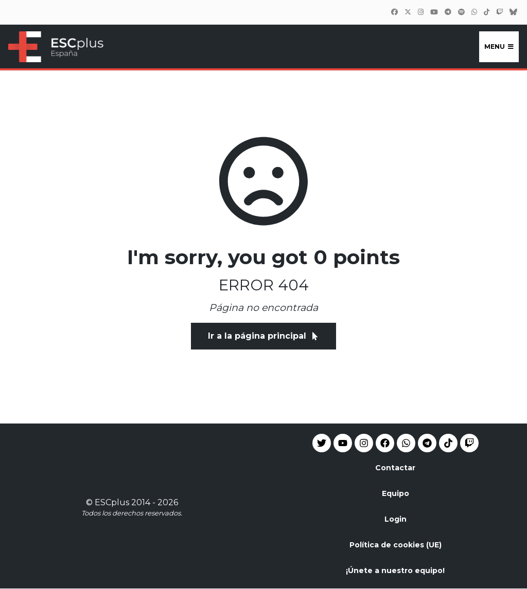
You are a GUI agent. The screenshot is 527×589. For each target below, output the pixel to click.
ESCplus (112, 502)
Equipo (395, 493)
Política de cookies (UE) (395, 544)
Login (395, 519)
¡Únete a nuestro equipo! (395, 570)
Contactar (395, 467)
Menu (499, 46)
